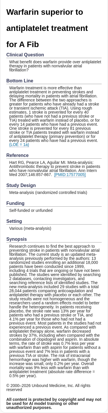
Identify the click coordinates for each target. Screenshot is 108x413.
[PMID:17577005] (70, 174)
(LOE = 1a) (19, 144)
